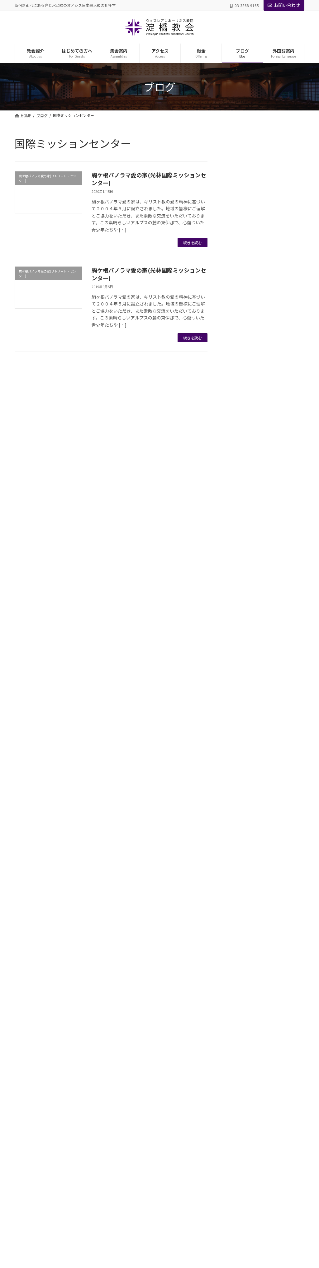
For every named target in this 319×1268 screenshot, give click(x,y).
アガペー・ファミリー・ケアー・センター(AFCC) (163, 1160)
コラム (240, 167)
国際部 (127, 1128)
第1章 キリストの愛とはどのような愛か (271, 197)
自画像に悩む (251, 843)
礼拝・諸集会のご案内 (140, 1106)
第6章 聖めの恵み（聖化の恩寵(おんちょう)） (271, 376)
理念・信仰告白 (135, 1041)
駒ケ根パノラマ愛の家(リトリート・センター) (262, 886)
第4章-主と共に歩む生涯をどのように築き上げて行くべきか (272, 565)
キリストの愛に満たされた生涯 (270, 180)
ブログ (123, 1204)
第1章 (248, 306)
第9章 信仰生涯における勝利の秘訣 (271, 449)
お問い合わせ (284, 5)
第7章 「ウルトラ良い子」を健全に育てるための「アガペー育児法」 (272, 757)
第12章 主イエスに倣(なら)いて (272, 250)
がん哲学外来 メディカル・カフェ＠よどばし (159, 1171)
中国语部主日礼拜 (137, 1236)
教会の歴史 (131, 1052)
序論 (246, 485)
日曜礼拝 (237, 902)
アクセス (125, 1182)
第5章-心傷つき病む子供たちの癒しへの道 (272, 707)
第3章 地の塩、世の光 (266, 333)
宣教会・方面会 (135, 1117)
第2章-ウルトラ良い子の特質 (272, 651)
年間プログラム (135, 1150)
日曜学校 (129, 1139)
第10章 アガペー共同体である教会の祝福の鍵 (272, 270)
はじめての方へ (131, 1063)
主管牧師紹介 (133, 998)
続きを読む (192, 242)
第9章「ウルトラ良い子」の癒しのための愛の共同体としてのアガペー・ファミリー (272, 809)
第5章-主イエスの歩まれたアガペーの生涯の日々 (272, 587)
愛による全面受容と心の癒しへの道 (270, 607)
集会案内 (125, 1095)
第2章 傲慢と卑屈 (262, 320)
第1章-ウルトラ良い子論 (267, 638)
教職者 (127, 1009)
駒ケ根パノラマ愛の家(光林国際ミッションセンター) (149, 179)
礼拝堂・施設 (133, 1030)
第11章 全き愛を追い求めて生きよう (272, 289)
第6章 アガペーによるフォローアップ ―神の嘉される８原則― (272, 730)
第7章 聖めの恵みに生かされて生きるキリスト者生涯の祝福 (272, 399)
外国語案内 (127, 1214)
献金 (122, 1193)
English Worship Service (142, 1225)
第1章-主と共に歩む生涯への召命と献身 (272, 502)
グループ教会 (133, 1020)
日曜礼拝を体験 (135, 1074)
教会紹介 (125, 987)
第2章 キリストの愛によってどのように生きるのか (271, 217)
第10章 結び (256, 829)
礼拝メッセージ (249, 929)
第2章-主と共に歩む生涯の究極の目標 (272, 522)
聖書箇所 (242, 916)
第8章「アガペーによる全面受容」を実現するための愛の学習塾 (272, 783)
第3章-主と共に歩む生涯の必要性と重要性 (272, 541)
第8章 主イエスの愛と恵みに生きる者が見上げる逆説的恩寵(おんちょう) (272, 426)
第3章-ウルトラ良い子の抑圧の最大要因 (272, 667)
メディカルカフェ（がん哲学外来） (265, 856)
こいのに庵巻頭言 (247, 154)
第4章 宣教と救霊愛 (264, 346)
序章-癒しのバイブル (264, 624)
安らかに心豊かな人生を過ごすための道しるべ (270, 468)
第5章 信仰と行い (262, 360)
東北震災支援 (242, 869)
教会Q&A (129, 1085)
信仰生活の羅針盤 (256, 234)
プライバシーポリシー (39, 960)
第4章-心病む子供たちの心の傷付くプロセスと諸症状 (272, 687)
